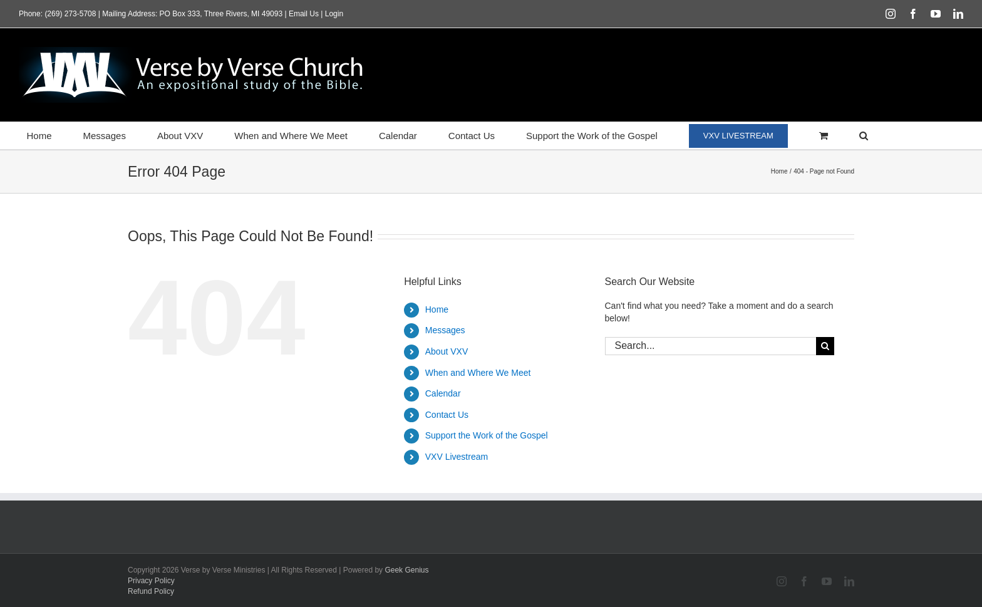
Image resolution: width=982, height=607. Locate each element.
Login (334, 13)
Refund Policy (151, 591)
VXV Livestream (456, 457)
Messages (445, 330)
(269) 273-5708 (70, 13)
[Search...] (711, 346)
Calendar (443, 393)
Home (436, 309)
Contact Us (446, 415)
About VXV (446, 351)
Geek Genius (406, 570)
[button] (863, 135)
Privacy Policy (151, 580)
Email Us (304, 13)
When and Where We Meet (478, 373)
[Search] (825, 346)
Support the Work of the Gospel (486, 435)
